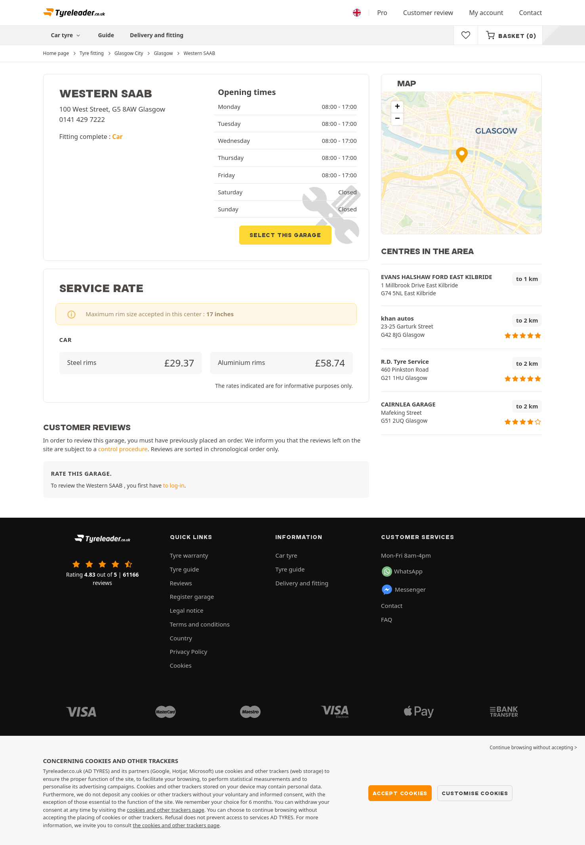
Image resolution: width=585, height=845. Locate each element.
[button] (462, 155)
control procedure (123, 449)
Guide (106, 35)
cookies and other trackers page (165, 809)
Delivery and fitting (156, 35)
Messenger (403, 590)
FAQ (387, 619)
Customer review (428, 12)
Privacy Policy (189, 651)
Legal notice (187, 610)
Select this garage (285, 235)
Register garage (192, 596)
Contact (530, 12)
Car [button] (117, 136)
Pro (382, 12)
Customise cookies (475, 793)
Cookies (181, 665)
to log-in (174, 485)
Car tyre (286, 555)
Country (181, 638)
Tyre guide (184, 569)
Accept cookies (400, 793)
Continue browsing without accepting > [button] (533, 747)
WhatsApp (402, 571)
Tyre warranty (189, 555)
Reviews (181, 583)
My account (486, 12)
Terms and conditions (200, 624)
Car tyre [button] (66, 35)
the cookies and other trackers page (176, 825)
